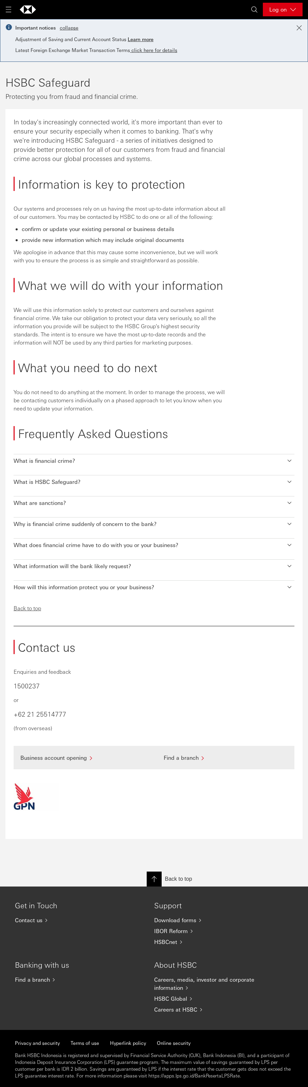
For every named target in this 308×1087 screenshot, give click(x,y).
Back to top (27, 608)
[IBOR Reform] (210, 931)
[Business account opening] (82, 757)
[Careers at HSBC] (210, 1009)
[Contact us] (71, 920)
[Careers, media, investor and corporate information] (210, 984)
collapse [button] (69, 27)
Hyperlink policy (128, 1043)
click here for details (153, 50)
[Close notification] (299, 28)
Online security (174, 1043)
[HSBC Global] (210, 999)
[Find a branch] (226, 757)
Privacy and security (37, 1043)
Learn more (140, 39)
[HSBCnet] (210, 942)
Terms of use (85, 1043)
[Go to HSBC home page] (28, 9)
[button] (154, 459)
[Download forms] (210, 920)
